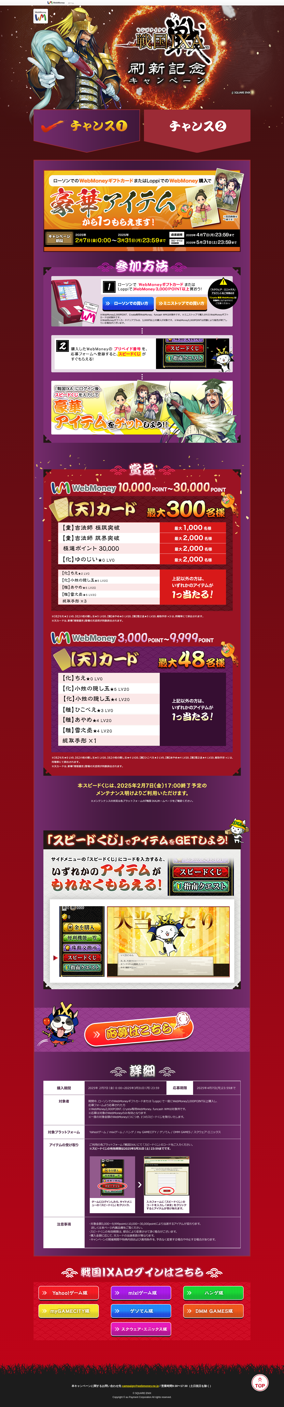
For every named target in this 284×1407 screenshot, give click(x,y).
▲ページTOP (260, 1382)
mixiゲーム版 (142, 1294)
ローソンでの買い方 (128, 304)
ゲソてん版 (142, 1312)
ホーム (71, 3)
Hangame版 (214, 1294)
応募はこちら (142, 1026)
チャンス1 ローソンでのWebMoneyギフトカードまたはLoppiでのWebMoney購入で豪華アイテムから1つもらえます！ (87, 131)
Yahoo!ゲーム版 (69, 1294)
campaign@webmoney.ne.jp (140, 1386)
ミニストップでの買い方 (181, 304)
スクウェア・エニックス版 (142, 1330)
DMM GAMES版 (214, 1312)
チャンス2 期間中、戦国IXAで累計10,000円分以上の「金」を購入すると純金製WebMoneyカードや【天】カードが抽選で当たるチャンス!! (197, 131)
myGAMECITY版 (69, 1312)
